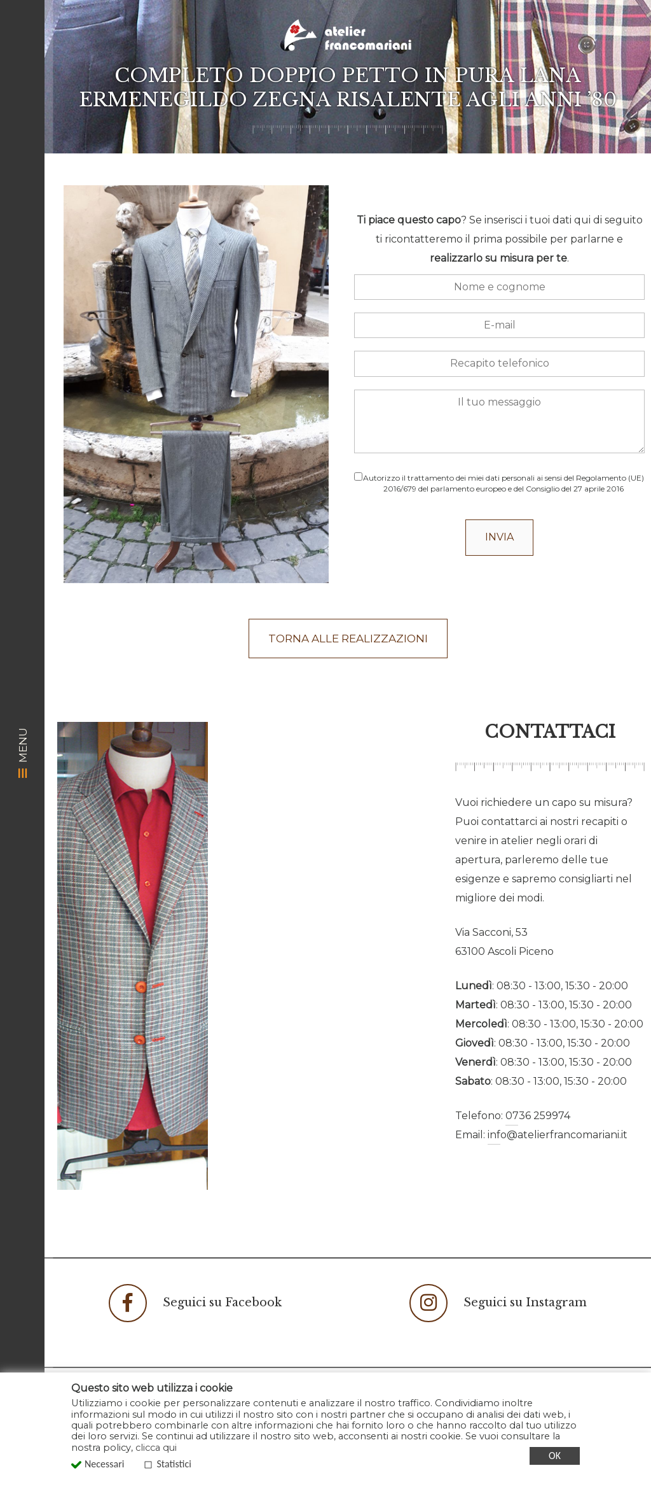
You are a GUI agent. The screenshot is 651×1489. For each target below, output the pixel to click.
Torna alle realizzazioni (348, 638)
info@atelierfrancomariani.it (557, 1135)
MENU (23, 752)
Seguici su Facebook (195, 1303)
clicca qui (156, 1447)
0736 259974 (537, 1116)
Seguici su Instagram (498, 1303)
